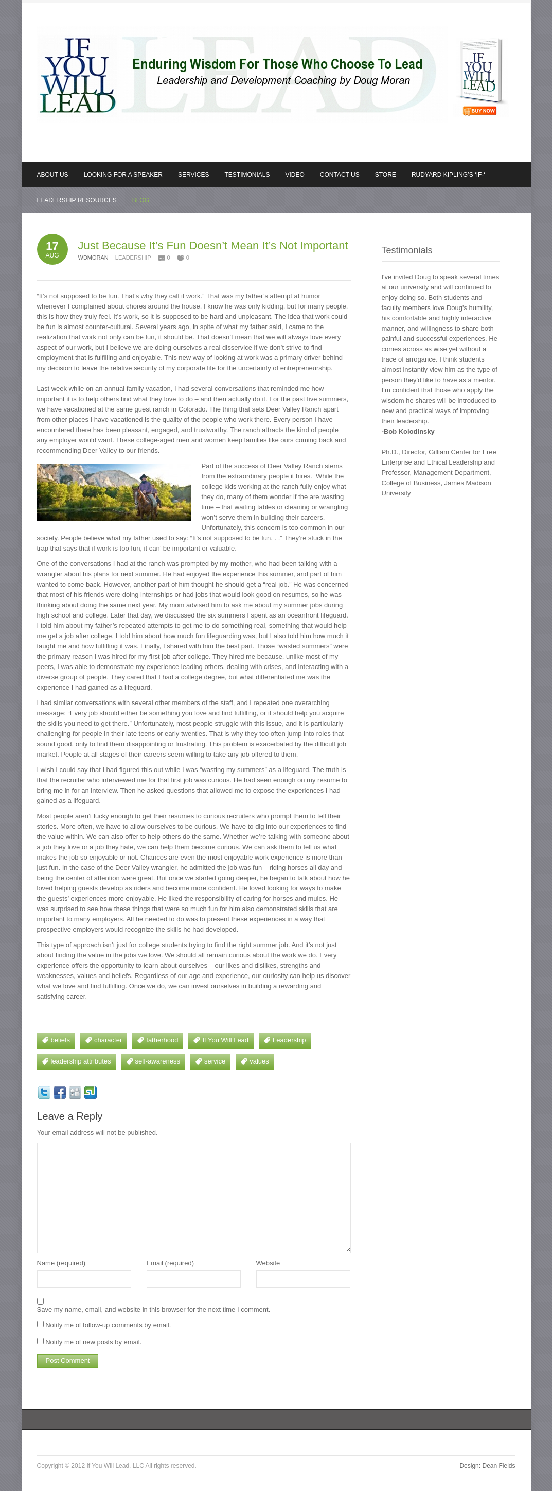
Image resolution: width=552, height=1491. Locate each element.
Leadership (133, 257)
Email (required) (170, 1263)
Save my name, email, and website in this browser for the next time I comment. (154, 1309)
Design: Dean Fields (487, 1465)
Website (268, 1263)
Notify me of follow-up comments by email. (108, 1325)
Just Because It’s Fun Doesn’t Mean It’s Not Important (213, 245)
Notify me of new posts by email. (93, 1342)
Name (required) (61, 1263)
